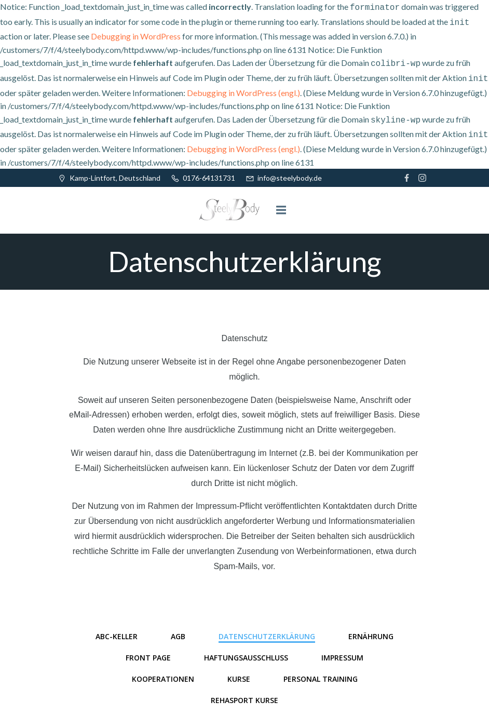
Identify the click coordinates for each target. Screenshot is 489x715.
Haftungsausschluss (246, 651)
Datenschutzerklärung (267, 630)
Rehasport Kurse (244, 694)
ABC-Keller (117, 630)
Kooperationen (163, 673)
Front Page (148, 651)
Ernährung (370, 630)
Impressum (342, 651)
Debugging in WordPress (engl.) (243, 88)
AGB (178, 630)
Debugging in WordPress (136, 34)
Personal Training (320, 673)
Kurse (238, 673)
